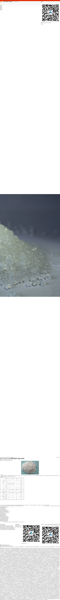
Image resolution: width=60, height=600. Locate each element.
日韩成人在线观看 (30, 553)
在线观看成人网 (49, 590)
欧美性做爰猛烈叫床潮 (21, 586)
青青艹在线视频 (7, 555)
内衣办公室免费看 (56, 553)
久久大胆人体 (7, 591)
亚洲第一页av (57, 575)
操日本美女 (55, 555)
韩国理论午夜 (41, 572)
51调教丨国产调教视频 (5, 583)
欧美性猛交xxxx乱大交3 (45, 549)
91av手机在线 (1, 563)
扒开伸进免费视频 (29, 568)
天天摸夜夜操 (42, 571)
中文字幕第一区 (45, 581)
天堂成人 (25, 565)
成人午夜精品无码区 (37, 587)
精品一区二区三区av (53, 574)
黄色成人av (51, 569)
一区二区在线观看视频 (3, 594)
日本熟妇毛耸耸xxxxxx (26, 563)
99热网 (36, 563)
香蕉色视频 (24, 571)
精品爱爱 (53, 564)
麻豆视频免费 (6, 580)
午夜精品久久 (40, 566)
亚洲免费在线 (31, 578)
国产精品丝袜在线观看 (35, 556)
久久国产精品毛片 (13, 574)
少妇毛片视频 (34, 593)
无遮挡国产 (45, 563)
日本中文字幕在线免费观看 (4, 567)
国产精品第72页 (11, 555)
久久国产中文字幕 (14, 595)
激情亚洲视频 (33, 596)
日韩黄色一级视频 (29, 590)
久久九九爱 (44, 578)
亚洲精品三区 (19, 559)
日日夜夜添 (37, 566)
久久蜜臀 (30, 586)
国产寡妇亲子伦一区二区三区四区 (22, 552)
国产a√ (7, 595)
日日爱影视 (35, 589)
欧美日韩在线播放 (5, 564)
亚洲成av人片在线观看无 (12, 558)
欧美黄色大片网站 (47, 585)
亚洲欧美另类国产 (28, 552)
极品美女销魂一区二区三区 (35, 568)
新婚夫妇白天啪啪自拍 (30, 569)
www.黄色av (36, 580)
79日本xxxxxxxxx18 (28, 555)
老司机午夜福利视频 (52, 595)
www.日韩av (47, 552)
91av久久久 (19, 561)
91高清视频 (50, 596)
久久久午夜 (4, 578)
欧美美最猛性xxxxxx (25, 569)
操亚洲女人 (32, 565)
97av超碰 (50, 562)
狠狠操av (41, 558)
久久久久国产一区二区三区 (19, 556)
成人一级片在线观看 (5, 550)
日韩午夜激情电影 (12, 565)
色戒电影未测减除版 (29, 594)
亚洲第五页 (33, 584)
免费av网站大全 (26, 559)
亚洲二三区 (34, 581)
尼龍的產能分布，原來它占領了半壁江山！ (5, 512)
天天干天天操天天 (21, 591)
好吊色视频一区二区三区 (53, 572)
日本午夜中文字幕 (10, 564)
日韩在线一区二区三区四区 (41, 585)
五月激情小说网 (47, 559)
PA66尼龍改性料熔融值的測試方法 (4, 517)
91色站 (14, 591)
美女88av (6, 552)
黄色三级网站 (48, 572)
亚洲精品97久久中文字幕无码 (41, 580)
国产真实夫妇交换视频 (11, 566)
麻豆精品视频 (36, 586)
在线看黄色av (12, 585)
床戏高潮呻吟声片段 (25, 577)
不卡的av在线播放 (30, 588)
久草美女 (16, 583)
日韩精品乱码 (25, 575)
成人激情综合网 (34, 549)
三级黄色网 (18, 599)
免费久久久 (19, 584)
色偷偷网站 (21, 571)
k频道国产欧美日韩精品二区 (32, 566)
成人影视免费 (18, 587)
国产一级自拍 (33, 597)
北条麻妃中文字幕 (55, 571)
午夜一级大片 (38, 574)
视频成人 (5, 572)
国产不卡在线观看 (21, 550)
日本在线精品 (8, 594)
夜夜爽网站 (54, 550)
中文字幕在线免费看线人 (21, 568)
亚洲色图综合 (8, 563)
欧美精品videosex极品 (48, 587)
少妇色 (43, 586)
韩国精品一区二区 (26, 597)
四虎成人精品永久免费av (33, 563)
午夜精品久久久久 (4, 588)
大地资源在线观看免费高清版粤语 (42, 552)
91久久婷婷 (31, 592)
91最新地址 (45, 595)
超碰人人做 (36, 585)
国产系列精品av (41, 584)
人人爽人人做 (7, 572)
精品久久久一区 (51, 553)
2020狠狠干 (19, 593)
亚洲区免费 (9, 587)
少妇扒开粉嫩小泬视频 (24, 584)
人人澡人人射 (21, 569)
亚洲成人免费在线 (43, 588)
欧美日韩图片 (24, 590)
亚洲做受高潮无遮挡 (42, 593)
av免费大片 (16, 589)
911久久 (4, 562)
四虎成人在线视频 (37, 591)
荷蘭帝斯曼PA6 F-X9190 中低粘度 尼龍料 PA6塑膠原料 (6, 526)
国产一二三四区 (3, 560)
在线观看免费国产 (20, 555)
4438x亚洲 (1, 578)
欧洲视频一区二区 (18, 549)
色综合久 (46, 580)
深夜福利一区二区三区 (17, 563)
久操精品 (45, 586)
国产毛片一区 (23, 588)
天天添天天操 (20, 589)
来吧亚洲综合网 (12, 596)
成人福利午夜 (32, 550)
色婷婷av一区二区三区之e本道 (48, 550)
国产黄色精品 (33, 586)
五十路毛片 (48, 595)
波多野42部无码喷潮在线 (48, 561)
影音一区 (2, 561)
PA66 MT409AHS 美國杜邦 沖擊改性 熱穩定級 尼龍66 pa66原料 (7, 529)
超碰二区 (36, 597)
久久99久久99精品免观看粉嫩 (39, 581)
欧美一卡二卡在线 (7, 558)
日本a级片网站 (23, 585)
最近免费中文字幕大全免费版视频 (6, 592)
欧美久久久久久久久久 (14, 552)
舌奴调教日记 (29, 572)
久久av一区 (52, 577)
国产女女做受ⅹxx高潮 (22, 599)
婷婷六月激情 (40, 586)
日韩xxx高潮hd (32, 562)
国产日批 (41, 587)
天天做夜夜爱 (31, 567)
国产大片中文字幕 (12, 594)
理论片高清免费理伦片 (39, 549)
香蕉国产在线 (48, 563)
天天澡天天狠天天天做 (38, 575)
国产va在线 (12, 556)
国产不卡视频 (9, 580)
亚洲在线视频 (8, 562)
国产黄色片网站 (47, 592)
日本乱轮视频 (32, 555)
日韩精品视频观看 (21, 562)
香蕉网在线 (4, 595)
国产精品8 (15, 585)
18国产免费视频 (57, 561)
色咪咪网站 (29, 587)
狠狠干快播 (15, 587)
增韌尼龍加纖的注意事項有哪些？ (4, 519)
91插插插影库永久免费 (16, 575)
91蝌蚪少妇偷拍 (18, 565)
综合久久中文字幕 (53, 593)
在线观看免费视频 (52, 578)
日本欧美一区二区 (28, 562)
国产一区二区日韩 (43, 561)
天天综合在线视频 (21, 590)
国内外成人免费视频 (48, 566)
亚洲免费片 (26, 588)
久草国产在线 (7, 571)
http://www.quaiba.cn (19, 527)
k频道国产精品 (27, 571)
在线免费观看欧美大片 (23, 595)
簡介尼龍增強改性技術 (2, 513)
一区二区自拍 (28, 549)
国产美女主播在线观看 (29, 575)
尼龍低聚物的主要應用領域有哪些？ (4, 516)
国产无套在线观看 (16, 562)
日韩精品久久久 (47, 567)
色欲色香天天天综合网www (16, 571)
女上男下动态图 (18, 595)
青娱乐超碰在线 (8, 574)
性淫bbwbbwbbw (40, 577)
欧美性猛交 (19, 574)
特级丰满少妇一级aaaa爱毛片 (29, 589)
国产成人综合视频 (26, 566)
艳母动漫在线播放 (34, 561)
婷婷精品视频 (12, 580)
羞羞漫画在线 (10, 584)
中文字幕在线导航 (18, 592)
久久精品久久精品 (27, 586)
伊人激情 (2, 572)
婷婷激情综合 (6, 553)
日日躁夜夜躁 (12, 559)
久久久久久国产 (42, 595)
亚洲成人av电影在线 (35, 592)
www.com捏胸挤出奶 (2, 569)
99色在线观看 (16, 560)
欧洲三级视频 (30, 559)
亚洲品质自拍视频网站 (29, 581)
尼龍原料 (58, 457)
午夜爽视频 (56, 580)
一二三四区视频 (7, 566)
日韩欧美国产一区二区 (10, 575)
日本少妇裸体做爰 (5, 590)
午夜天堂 (32, 590)
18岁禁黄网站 (34, 560)
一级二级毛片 (26, 572)
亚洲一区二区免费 (25, 560)
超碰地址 (46, 568)
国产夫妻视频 (19, 580)
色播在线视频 (18, 583)
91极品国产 (48, 569)
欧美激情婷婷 (52, 580)
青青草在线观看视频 (23, 594)
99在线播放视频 (27, 585)
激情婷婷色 (1, 595)
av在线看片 (38, 560)
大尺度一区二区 (10, 595)
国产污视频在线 (9, 577)
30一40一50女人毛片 (13, 577)
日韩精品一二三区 (37, 596)
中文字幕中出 (35, 577)
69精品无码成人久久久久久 (26, 578)
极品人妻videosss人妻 (48, 560)
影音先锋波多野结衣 (50, 583)
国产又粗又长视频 (55, 583)
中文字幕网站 (30, 558)
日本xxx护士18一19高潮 (11, 569)
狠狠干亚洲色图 (15, 599)
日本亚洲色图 (49, 580)
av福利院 (52, 581)
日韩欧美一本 (19, 588)
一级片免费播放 (17, 591)
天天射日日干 (8, 549)
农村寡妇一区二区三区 (4, 549)
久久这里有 (22, 549)
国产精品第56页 (47, 553)
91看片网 (53, 560)
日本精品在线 (28, 592)
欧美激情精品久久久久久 (31, 577)
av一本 (11, 592)
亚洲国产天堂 (45, 572)
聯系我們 (42, 1)
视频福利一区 (12, 560)
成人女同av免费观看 (54, 559)
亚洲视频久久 (33, 564)
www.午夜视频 (53, 590)
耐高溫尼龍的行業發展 (2, 508)
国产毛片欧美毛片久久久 (45, 558)
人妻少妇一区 (46, 589)
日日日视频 (24, 555)
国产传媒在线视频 (38, 593)
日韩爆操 (11, 572)
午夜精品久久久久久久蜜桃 (53, 552)
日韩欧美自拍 (12, 578)
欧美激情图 (34, 575)
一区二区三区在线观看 (48, 577)
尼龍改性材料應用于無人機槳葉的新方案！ (5, 511)
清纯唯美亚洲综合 (44, 555)
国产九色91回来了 (17, 569)
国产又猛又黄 (26, 587)
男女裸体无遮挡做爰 (26, 591)
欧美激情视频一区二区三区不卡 (13, 597)
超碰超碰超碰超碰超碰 (31, 583)
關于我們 (1, 5)
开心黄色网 (22, 592)
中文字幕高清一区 (43, 559)
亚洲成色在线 (30, 593)
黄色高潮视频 (13, 564)
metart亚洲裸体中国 (55, 586)
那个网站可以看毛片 (25, 564)
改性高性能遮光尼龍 (2, 524)
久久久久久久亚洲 (43, 550)
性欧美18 (13, 584)
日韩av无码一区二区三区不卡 (56, 567)
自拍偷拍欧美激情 (6, 593)
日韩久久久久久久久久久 (40, 569)
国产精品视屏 (35, 569)
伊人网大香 (3, 566)
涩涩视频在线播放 (37, 584)
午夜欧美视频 (11, 571)
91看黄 (39, 590)
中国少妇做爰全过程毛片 (41, 597)
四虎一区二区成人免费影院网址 (40, 589)
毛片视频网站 (9, 556)
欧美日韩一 (4, 596)
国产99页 (30, 571)
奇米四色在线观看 (22, 558)
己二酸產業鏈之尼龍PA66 (3, 506)
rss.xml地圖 (50, 524)
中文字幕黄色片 (8, 596)
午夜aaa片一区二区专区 (39, 553)
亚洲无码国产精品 (36, 562)
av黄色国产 (45, 594)
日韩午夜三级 (30, 597)
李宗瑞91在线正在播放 (56, 597)
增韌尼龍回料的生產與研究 (3, 515)
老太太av (58, 577)
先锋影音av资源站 (55, 568)
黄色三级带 (55, 577)
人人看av (3, 552)
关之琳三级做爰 (24, 596)
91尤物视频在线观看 (21, 572)
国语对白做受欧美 (19, 566)
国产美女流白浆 (17, 558)
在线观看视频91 (38, 572)
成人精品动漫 (16, 578)
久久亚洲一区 (31, 556)
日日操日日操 (40, 556)
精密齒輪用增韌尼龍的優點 (3, 514)
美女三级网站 (24, 567)
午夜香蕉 (27, 596)
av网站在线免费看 (22, 587)
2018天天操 (39, 568)
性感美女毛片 (58, 596)
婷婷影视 (24, 562)
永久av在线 (1, 568)
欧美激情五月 (39, 563)
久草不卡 (14, 586)
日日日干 (12, 561)
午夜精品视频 (3, 556)
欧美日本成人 (52, 589)
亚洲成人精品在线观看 (48, 593)
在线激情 (53, 562)
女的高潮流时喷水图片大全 (42, 567)
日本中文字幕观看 (53, 566)
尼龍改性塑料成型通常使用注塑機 (4, 518)
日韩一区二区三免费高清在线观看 (49, 571)
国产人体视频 (30, 591)
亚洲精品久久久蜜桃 (26, 593)
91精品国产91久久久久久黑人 (33, 574)
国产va (43, 583)
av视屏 (15, 556)
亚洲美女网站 (31, 595)
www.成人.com (40, 592)
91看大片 (42, 575)
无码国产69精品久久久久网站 (50, 594)
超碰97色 (18, 597)
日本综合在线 (19, 553)
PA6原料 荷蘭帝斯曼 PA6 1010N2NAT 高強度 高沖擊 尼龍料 (7, 527)
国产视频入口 (12, 583)
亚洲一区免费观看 (24, 589)
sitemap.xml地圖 (47, 524)
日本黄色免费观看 (7, 597)
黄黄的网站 (9, 560)
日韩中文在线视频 (12, 563)
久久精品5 (22, 566)
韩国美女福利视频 (2, 597)
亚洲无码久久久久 (21, 597)
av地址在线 (12, 587)
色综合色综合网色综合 (34, 594)
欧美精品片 (44, 596)
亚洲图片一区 (16, 584)
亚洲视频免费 (35, 565)
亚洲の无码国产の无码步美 (4, 587)
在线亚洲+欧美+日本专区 (15, 588)
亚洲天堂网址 (48, 581)
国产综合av (16, 574)
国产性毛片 (4, 599)
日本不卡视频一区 (38, 599)
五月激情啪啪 (7, 584)
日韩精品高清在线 (10, 590)
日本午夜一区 (26, 580)
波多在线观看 (55, 558)
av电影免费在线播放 (51, 565)
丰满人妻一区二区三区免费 (5, 581)
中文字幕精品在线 (28, 550)
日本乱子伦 (9, 583)
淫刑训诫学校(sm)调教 (47, 574)
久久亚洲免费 (54, 585)
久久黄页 (31, 549)
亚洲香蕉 (15, 596)
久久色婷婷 (47, 584)
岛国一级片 (25, 592)
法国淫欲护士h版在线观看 (15, 590)
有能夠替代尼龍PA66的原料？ (3, 509)
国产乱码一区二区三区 (30, 560)
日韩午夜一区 (27, 595)
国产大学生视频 (22, 583)
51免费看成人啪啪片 (4, 559)
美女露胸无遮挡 (3, 584)
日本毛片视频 (56, 564)
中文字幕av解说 (43, 568)
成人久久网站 (41, 591)
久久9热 (50, 584)
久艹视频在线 (17, 586)
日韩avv (36, 583)
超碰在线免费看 (36, 552)
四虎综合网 (34, 595)
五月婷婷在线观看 (28, 565)
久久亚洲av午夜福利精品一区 (55, 584)
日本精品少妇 (41, 560)
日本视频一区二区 (42, 574)
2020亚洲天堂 (8, 585)
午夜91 (6, 562)
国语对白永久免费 (7, 565)
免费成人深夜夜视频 (38, 559)
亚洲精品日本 (43, 553)
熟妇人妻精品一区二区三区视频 (53, 591)
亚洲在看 (25, 550)
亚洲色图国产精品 (16, 568)
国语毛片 (52, 568)
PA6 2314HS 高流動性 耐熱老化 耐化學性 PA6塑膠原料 (6, 525)
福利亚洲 (42, 564)
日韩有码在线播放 (11, 568)
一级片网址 (49, 568)
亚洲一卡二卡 (26, 553)
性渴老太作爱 (11, 591)
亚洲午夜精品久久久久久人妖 (50, 555)
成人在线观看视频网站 (57, 562)
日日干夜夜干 (43, 592)
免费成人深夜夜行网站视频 (24, 561)
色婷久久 (50, 575)
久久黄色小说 (15, 553)
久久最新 (42, 594)
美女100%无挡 (45, 575)
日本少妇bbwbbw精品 (20, 578)
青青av (4, 558)
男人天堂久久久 (44, 556)
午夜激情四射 (22, 553)
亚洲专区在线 (2, 575)
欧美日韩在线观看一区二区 (29, 599)
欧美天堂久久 (16, 567)
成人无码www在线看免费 (6, 568)
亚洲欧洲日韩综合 (13, 550)
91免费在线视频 (52, 588)
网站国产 (6, 556)
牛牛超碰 (22, 593)
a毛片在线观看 (22, 563)
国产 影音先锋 (38, 558)
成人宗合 (26, 568)
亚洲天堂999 (54, 581)
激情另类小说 (35, 555)
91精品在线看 (34, 599)
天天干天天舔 (33, 559)
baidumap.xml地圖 (54, 524)
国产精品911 (47, 565)
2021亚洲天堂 (43, 566)
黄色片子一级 (50, 567)
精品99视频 (25, 549)
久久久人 (3, 580)
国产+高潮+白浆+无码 (4, 589)
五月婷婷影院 (56, 565)
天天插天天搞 (35, 571)
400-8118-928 (58, 524)
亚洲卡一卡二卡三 (4, 585)
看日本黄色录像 (6, 561)
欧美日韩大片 (41, 596)
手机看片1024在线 (26, 583)
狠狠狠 (15, 565)
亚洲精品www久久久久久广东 (12, 593)
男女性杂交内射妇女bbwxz (44, 590)
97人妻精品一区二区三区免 (49, 586)
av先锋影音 (16, 559)
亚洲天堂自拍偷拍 (3, 571)
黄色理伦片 (50, 559)
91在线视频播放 (48, 578)
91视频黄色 (29, 596)
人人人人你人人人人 (50, 558)
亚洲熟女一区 (34, 553)
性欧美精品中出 (35, 588)
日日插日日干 (57, 581)
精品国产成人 (6, 560)
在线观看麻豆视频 (38, 561)
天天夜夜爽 (45, 564)
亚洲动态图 (10, 581)
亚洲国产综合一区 (19, 585)
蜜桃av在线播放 (9, 559)
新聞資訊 (1, 8)
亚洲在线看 (56, 578)
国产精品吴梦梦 (14, 592)
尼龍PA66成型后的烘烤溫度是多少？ (4, 510)
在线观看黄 (47, 596)
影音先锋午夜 (22, 559)
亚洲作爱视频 (21, 565)
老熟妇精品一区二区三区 (11, 553)
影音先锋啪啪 (27, 556)
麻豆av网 (15, 566)
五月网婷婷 (33, 591)
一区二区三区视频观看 (13, 549)
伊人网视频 (18, 577)
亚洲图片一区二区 (19, 594)
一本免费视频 (21, 581)
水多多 (48, 575)
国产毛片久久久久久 (9, 588)
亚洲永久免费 (53, 561)
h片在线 (37, 567)
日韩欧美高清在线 (44, 565)
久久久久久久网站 (40, 555)
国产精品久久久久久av (56, 560)
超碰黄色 (33, 571)
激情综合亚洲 (5, 577)
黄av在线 (17, 593)
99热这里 (42, 563)
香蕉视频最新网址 (54, 596)
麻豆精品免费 (23, 580)
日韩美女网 (39, 550)
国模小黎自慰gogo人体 (32, 585)
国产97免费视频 (25, 581)
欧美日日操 (52, 597)
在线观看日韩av (57, 595)
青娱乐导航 (9, 550)
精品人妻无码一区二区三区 (11, 567)
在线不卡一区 (35, 578)
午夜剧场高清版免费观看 (40, 578)
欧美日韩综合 (45, 597)
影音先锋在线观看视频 (23, 574)
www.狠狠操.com (29, 561)
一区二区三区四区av (29, 584)
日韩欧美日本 (50, 585)
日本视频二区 (34, 567)
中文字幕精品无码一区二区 (46, 591)
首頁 (56, 457)
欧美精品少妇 (56, 589)
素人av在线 (24, 556)
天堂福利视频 (43, 577)
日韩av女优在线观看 (8, 578)
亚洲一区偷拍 (21, 577)
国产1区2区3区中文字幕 (38, 564)
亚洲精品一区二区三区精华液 (44, 599)
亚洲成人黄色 (49, 597)
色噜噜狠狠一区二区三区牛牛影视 (53, 592)
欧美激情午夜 (4, 586)
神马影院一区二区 (55, 569)
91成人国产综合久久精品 (32, 580)
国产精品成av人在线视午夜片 (15, 572)
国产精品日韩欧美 (53, 587)
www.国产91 (3, 565)
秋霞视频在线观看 (39, 588)
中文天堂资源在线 (39, 565)
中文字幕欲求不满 (13, 589)
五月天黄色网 (46, 583)
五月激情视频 (27, 567)
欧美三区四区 (6, 569)
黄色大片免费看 (48, 588)
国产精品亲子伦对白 (35, 590)
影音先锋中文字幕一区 (49, 564)
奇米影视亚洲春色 (41, 562)
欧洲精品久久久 (38, 595)
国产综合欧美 (12, 562)
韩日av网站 (49, 589)
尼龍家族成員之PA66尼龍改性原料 (4, 520)
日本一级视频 (55, 594)
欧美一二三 (44, 560)
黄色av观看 (28, 574)
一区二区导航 (53, 575)
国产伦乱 (2, 577)
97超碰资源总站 (39, 594)
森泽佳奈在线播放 (20, 567)
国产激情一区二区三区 (50, 549)
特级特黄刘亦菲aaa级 (15, 555)
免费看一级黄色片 (15, 561)
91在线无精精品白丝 (3, 574)
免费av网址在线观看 (26, 558)
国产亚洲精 (45, 584)
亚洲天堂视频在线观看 (19, 596)
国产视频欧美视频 (21, 575)
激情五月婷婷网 (17, 581)
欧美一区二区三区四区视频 (9, 586)
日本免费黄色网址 (9, 552)
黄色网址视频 (44, 569)
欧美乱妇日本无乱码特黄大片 (19, 564)
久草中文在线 (9, 589)
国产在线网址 (39, 571)
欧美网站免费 (47, 556)
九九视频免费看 (30, 564)
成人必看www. (32, 552)
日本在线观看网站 (20, 560)
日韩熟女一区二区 (33, 572)
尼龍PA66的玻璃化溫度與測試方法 (4, 507)
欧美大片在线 (8, 599)
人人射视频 (9, 561)
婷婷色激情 (55, 549)
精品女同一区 (51, 556)
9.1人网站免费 (17, 550)
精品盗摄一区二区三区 (39, 583)
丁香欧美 (15, 594)
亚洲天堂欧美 (13, 581)
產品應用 (1, 7)
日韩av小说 (51, 563)
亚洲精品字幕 (35, 550)
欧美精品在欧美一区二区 (46, 562)
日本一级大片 (16, 580)
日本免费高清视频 (56, 588)
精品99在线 (5, 563)
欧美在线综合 (34, 558)
